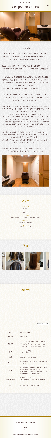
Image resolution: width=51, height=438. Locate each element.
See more (25, 233)
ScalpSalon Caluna (25, 6)
